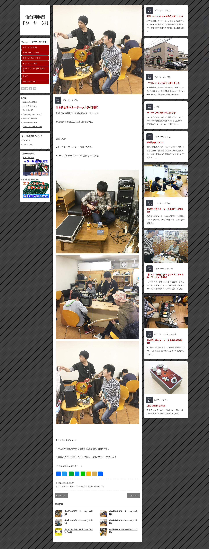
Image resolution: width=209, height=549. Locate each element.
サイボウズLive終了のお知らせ (161, 113)
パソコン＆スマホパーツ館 (32, 127)
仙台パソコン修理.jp (30, 102)
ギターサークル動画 (30, 63)
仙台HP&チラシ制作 (30, 122)
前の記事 (62, 495)
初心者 (97, 486)
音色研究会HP (28, 110)
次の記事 (133, 495)
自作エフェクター (29, 81)
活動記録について (155, 142)
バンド (86, 486)
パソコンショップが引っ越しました (163, 83)
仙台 (91, 486)
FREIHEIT (26, 140)
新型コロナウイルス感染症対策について (165, 16)
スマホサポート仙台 (30, 106)
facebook (30, 88)
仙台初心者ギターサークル (30, 205)
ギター (72, 486)
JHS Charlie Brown (156, 406)
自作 (102, 486)
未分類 (25, 76)
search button (34, 88)
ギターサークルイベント (31, 58)
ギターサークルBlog (30, 47)
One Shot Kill (27, 144)
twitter (26, 88)
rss (23, 88)
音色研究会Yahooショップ (32, 114)
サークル (79, 486)
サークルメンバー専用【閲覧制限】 (34, 70)
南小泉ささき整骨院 (30, 118)
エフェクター (63, 486)
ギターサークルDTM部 (31, 52)
